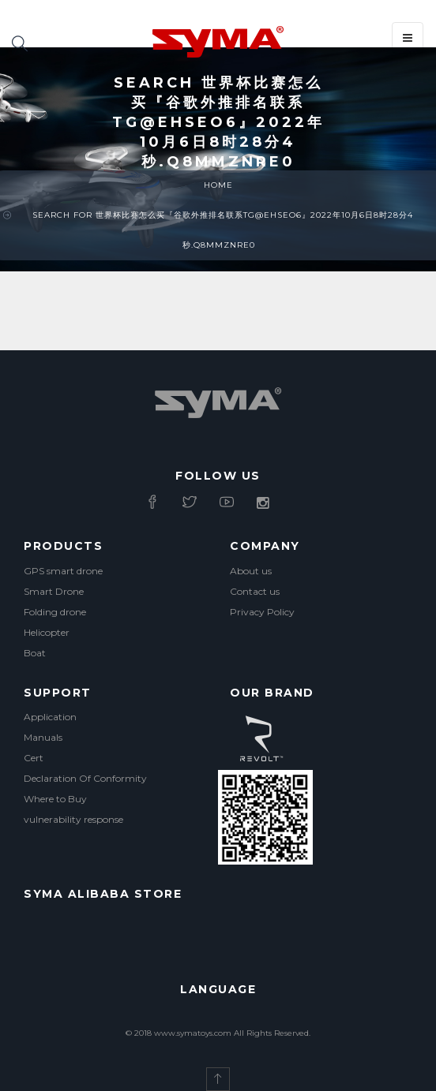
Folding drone (55, 612)
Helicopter (47, 632)
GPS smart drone (63, 571)
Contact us (255, 591)
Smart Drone (54, 591)
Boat (35, 653)
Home (218, 185)
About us (251, 571)
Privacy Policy (262, 612)
